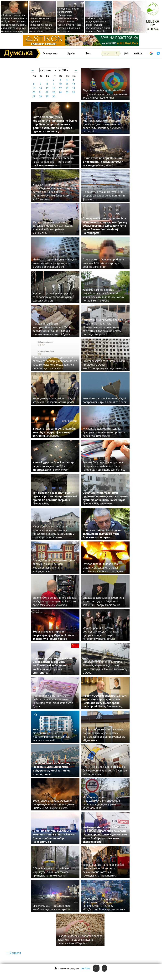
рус (126, 53)
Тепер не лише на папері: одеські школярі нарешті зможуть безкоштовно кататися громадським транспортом (103, 870)
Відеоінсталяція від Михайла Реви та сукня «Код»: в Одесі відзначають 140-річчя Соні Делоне (105, 94)
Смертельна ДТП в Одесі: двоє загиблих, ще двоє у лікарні (52, 907)
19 (73, 88)
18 (67, 88)
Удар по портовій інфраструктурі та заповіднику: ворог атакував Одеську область (53, 297)
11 (67, 83)
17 (60, 88)
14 (40, 88)
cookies (85, 968)
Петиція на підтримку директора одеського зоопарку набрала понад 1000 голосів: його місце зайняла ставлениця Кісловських (55, 363)
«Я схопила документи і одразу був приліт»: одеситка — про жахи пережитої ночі (104, 432)
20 (33, 92)
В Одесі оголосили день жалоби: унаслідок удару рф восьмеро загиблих (54, 432)
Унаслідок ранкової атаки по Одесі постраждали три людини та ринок (105, 400)
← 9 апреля (13, 953)
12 (73, 83)
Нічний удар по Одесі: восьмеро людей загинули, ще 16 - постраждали (54, 466)
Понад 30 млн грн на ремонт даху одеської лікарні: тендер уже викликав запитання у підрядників (54, 566)
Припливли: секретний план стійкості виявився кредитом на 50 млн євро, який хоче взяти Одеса (53, 701)
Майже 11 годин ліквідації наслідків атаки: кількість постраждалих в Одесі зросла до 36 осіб (98, 25)
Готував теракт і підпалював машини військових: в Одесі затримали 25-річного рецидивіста (105, 567)
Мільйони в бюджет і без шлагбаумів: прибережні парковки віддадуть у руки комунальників (101, 802)
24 (60, 92)
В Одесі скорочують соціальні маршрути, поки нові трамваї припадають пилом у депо (51, 872)
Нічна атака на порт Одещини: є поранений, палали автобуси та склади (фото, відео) (40, 25)
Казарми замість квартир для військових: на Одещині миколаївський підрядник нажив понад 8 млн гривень (103, 295)
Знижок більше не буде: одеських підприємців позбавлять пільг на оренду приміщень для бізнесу (104, 466)
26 (73, 92)
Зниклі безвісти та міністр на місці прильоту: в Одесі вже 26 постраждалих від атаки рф (105, 364)
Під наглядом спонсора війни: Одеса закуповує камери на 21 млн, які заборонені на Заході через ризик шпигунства (53, 665)
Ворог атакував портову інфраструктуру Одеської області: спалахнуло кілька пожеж (55, 635)
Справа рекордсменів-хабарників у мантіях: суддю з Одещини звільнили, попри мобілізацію (104, 601)
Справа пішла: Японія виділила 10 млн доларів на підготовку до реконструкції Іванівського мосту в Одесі (105, 667)
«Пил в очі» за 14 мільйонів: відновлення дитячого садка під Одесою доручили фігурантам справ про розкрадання (54, 532)
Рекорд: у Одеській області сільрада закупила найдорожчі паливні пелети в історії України (80, 939)
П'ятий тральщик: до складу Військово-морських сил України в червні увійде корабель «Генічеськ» (53, 227)
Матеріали (50, 53)
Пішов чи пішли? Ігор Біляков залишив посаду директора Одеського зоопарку (102, 533)
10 (60, 83)
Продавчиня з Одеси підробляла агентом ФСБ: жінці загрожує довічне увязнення (103, 263)
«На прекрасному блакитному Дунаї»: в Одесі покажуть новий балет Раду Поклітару (103, 126)
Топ (88, 53)
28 (40, 96)
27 (33, 96)
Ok (96, 968)
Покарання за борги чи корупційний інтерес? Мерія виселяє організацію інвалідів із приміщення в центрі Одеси (52, 329)
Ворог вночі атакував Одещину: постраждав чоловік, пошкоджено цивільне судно (54, 804)
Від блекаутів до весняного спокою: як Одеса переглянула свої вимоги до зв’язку (55, 601)
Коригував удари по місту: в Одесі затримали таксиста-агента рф (54, 400)
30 (53, 96)
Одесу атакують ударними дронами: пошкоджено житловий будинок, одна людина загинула (105, 498)
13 (33, 88)
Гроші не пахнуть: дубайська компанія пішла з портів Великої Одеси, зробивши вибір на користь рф (54, 836)
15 (47, 88)
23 (53, 92)
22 (47, 92)
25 (67, 92)
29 (47, 96)
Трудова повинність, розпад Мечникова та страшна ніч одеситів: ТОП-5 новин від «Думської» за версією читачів (104, 904)
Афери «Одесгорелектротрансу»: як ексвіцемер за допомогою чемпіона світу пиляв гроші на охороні (105, 701)
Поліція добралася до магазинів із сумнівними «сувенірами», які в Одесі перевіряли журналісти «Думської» (104, 735)
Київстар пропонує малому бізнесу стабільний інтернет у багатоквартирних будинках (54, 735)
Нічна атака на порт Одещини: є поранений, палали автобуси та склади (103, 161)
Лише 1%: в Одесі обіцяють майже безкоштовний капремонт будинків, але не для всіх (105, 770)
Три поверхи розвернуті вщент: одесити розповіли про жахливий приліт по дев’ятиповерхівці (55, 498)
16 (53, 88)
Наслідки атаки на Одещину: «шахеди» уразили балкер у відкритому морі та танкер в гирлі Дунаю (52, 768)
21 (40, 92)
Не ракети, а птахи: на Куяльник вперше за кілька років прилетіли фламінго (104, 195)
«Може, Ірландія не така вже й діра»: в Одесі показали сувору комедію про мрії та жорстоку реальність (101, 633)
